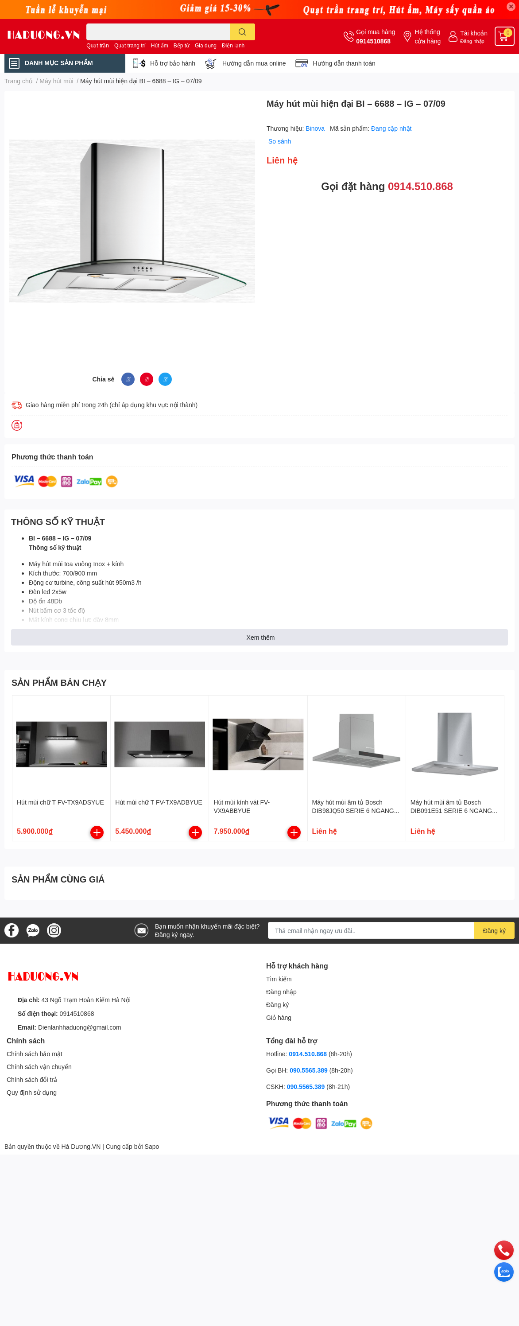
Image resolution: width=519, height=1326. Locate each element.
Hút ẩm (159, 45)
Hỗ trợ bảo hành (172, 63)
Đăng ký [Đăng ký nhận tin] (494, 930)
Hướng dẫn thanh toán (344, 63)
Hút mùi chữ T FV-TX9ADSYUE (60, 802)
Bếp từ (182, 45)
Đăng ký (277, 1004)
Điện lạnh (233, 45)
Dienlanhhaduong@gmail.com (79, 1027)
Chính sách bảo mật (34, 1054)
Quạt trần (97, 45)
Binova (316, 128)
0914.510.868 (420, 185)
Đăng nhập (472, 41)
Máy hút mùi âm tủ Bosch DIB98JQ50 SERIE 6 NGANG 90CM (353, 810)
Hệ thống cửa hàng (427, 36)
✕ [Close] (511, 6)
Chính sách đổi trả (32, 1079)
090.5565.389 (309, 1070)
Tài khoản (474, 33)
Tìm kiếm (279, 979)
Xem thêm (261, 637)
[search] (242, 31)
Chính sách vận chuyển (39, 1066)
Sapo (152, 1146)
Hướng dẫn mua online (254, 63)
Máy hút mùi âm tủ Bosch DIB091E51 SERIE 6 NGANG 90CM (451, 810)
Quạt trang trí (130, 45)
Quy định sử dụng (32, 1092)
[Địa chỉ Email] (391, 930)
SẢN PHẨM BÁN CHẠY (59, 682)
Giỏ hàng (278, 1017)
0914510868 (373, 41)
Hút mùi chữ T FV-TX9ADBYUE (158, 802)
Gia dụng (206, 45)
